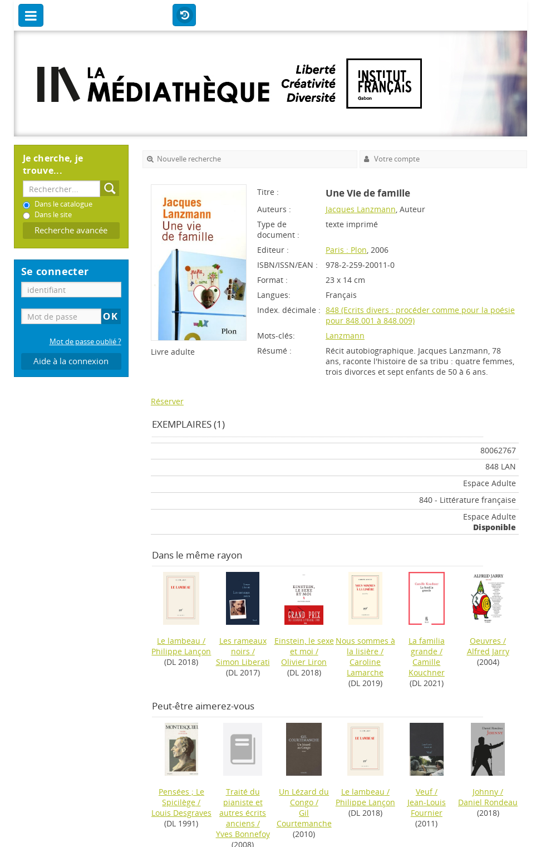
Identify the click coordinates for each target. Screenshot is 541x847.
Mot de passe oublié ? (85, 341)
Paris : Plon (346, 249)
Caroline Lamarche (365, 667)
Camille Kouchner (427, 667)
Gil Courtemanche (304, 818)
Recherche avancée (71, 230)
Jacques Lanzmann (361, 209)
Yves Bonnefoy (243, 834)
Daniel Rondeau (488, 802)
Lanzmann (345, 335)
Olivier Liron (304, 662)
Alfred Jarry (488, 651)
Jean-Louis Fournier (426, 807)
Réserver (167, 401)
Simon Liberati (243, 662)
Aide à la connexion (71, 361)
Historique (184, 15)
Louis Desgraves (181, 812)
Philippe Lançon (181, 651)
